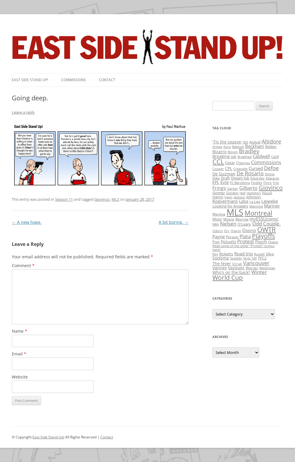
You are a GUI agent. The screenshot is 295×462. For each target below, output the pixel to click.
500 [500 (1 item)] (245, 142)
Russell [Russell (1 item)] (259, 254)
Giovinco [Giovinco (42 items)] (271, 187)
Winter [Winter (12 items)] (259, 272)
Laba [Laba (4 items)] (243, 201)
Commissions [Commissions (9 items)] (266, 162)
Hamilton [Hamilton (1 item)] (254, 193)
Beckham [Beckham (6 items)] (254, 146)
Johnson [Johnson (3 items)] (253, 197)
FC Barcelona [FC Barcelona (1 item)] (240, 183)
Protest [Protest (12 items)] (245, 241)
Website (20, 377)
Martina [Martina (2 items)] (218, 214)
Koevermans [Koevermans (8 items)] (225, 201)
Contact (107, 79)
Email (19, 354)
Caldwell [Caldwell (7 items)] (261, 156)
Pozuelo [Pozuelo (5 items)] (228, 241)
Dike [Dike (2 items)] (216, 178)
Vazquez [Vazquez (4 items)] (236, 267)
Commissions (73, 79)
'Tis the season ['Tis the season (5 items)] (227, 142)
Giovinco (102, 199)
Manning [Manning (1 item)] (256, 206)
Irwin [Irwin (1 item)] (228, 197)
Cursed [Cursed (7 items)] (256, 168)
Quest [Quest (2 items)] (273, 241)
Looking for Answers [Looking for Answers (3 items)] (230, 206)
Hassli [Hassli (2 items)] (267, 192)
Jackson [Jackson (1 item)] (239, 197)
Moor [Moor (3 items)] (217, 219)
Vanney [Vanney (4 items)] (219, 267)
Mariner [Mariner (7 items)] (272, 206)
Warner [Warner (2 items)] (252, 267)
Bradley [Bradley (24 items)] (249, 151)
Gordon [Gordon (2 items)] (232, 192)
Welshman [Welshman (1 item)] (267, 268)
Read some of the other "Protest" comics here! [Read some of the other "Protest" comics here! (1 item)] (243, 248)
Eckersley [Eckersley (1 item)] (257, 178)
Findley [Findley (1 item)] (256, 183)
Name (19, 331)
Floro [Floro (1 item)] (267, 183)
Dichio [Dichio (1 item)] (270, 174)
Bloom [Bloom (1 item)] (233, 152)
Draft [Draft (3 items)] (225, 178)
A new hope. (27, 222)
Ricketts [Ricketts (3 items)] (226, 254)
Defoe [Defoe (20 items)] (271, 168)
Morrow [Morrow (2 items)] (241, 219)
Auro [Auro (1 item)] (227, 147)
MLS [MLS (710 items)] (235, 212)
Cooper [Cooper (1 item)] (218, 169)
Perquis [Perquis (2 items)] (232, 236)
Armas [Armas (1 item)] (217, 147)
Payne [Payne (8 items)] (218, 237)
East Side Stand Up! (48, 437)
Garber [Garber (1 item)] (232, 189)
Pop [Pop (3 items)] (215, 241)
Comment (23, 265)
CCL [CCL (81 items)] (218, 161)
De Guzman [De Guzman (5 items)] (223, 174)
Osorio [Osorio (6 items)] (249, 230)
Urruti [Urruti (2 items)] (237, 263)
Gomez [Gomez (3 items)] (218, 192)
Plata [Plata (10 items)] (245, 236)
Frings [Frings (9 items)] (219, 188)
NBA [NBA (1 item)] (215, 224)
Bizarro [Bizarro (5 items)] (219, 151)
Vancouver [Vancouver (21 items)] (256, 263)
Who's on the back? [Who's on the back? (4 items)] (231, 272)
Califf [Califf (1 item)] (275, 157)
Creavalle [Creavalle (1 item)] (240, 169)
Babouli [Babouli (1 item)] (238, 147)
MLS (115, 199)
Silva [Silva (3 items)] (270, 254)
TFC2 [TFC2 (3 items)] (262, 258)
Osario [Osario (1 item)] (236, 231)
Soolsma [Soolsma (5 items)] (220, 258)
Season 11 (64, 199)
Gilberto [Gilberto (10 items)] (248, 188)
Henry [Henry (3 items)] (217, 197)
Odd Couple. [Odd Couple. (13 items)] (266, 223)
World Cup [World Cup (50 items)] (227, 277)
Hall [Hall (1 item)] (242, 193)
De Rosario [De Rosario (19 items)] (250, 173)
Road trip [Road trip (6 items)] (243, 254)
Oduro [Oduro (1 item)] (217, 231)
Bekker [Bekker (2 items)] (271, 146)
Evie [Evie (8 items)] (224, 182)
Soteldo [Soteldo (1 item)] (236, 258)
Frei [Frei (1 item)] (276, 183)
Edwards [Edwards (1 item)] (272, 178)
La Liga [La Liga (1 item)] (255, 202)
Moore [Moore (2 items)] (228, 219)
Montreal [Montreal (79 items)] (258, 213)
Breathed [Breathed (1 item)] (244, 157)
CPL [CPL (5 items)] (228, 168)
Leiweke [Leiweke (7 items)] (269, 201)
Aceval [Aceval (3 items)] (254, 142)
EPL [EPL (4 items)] (215, 182)
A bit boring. (174, 222)
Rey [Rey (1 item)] (215, 254)
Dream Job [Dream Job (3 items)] (240, 178)
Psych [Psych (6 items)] (261, 241)
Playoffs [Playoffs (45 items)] (263, 236)
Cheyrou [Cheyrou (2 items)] (243, 162)
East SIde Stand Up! (30, 79)
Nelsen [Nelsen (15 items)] (228, 223)
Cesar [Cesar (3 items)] (230, 162)
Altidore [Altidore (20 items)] (271, 141)
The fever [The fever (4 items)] (221, 263)
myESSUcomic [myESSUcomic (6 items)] (264, 219)
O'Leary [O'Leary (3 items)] (244, 224)
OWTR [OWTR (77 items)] (266, 229)
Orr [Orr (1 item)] (227, 231)
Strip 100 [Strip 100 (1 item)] (250, 258)
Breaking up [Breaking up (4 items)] (224, 156)
